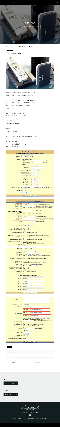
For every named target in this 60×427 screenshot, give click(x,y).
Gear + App (31, 26)
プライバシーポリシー (44, 418)
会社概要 (29, 418)
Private (37, 26)
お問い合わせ (35, 418)
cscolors (14, 352)
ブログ (19, 418)
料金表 (24, 418)
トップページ (14, 418)
